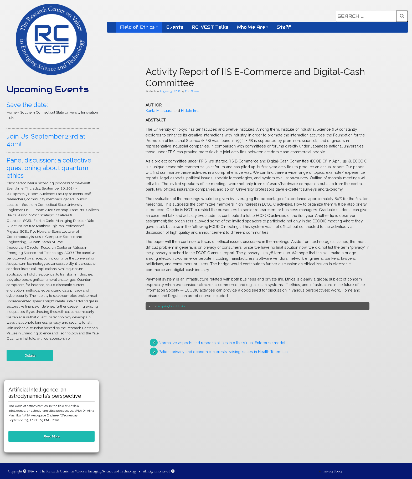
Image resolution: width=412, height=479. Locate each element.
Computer (162, 306)
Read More (51, 436)
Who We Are (251, 27)
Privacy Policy (332, 471)
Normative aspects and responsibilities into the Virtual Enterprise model (222, 342)
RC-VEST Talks (210, 27)
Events (174, 27)
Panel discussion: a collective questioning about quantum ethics (49, 167)
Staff (284, 27)
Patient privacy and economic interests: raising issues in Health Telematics (224, 351)
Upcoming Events (48, 89)
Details (29, 355)
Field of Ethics (137, 27)
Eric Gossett (193, 91)
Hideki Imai (190, 110)
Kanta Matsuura (159, 110)
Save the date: (27, 105)
